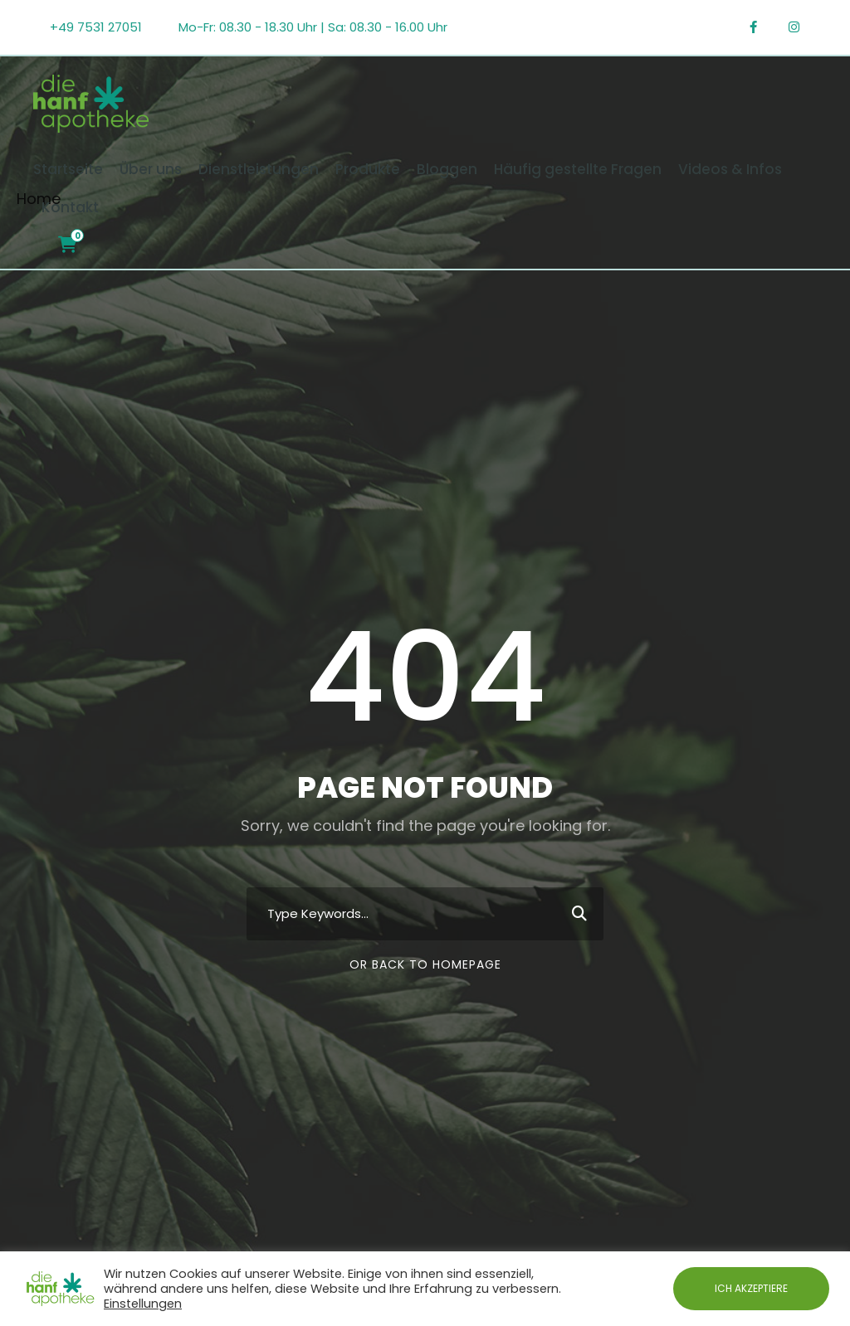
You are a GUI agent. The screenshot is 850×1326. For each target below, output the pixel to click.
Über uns (151, 169)
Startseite (68, 169)
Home (39, 198)
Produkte (367, 169)
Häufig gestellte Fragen (578, 169)
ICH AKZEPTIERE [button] (751, 1288)
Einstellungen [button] (143, 1303)
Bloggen (447, 169)
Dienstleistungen (258, 169)
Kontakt (70, 207)
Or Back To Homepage (425, 964)
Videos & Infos (730, 169)
